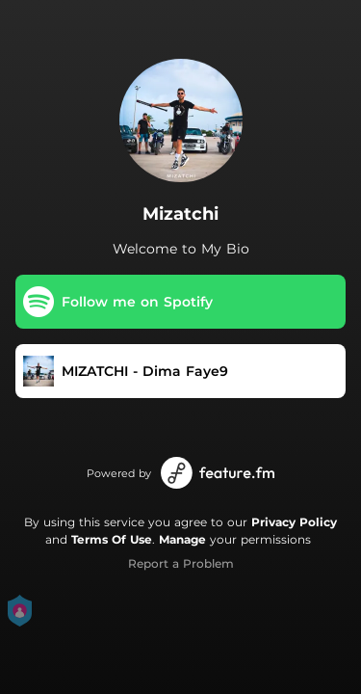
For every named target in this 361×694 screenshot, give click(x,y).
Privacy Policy (294, 522)
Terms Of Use (111, 539)
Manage (182, 539)
